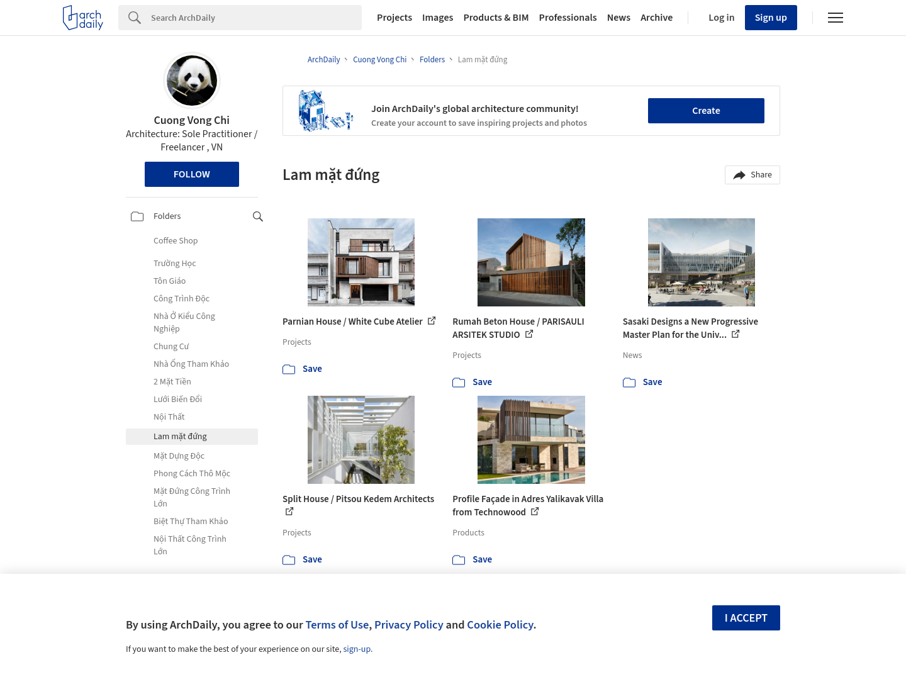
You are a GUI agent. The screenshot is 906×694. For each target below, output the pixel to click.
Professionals (568, 18)
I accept (746, 618)
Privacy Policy (409, 625)
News (618, 18)
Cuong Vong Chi (192, 120)
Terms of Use (337, 625)
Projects (394, 18)
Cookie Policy (500, 625)
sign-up (357, 649)
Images (437, 18)
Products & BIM (495, 18)
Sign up (771, 18)
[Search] (256, 17)
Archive (656, 18)
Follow (192, 174)
